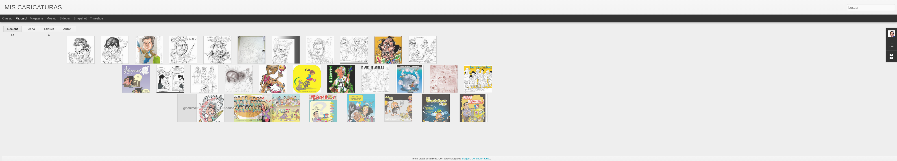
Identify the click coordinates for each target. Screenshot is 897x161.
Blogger (466, 158)
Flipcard (21, 18)
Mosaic (51, 18)
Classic (7, 18)
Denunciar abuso (481, 158)
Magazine (37, 18)
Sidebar (65, 18)
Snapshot (80, 18)
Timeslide (96, 18)
